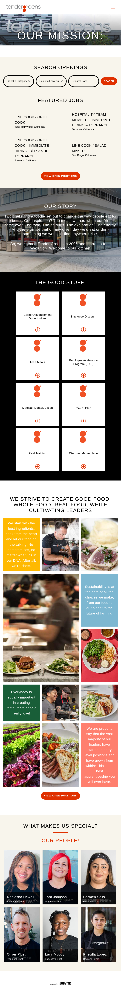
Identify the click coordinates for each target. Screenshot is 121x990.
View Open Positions (60, 176)
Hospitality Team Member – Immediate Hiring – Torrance (92, 120)
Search (109, 81)
